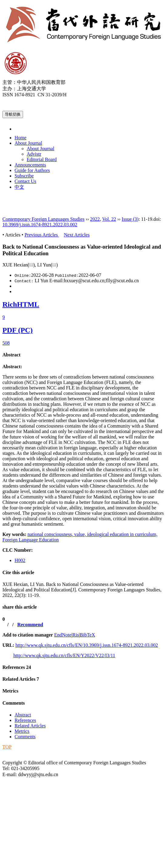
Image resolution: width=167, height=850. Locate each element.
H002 (20, 560)
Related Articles (20, 679)
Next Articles (77, 234)
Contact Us (25, 181)
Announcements (30, 164)
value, (80, 534)
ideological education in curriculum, (122, 534)
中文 (19, 187)
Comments (13, 703)
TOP (7, 746)
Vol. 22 (109, 219)
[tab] (83, 355)
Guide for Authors (32, 170)
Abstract (11, 354)
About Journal (28, 143)
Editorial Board (42, 159)
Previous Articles (42, 234)
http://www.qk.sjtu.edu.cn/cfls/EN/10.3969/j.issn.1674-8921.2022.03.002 (86, 645)
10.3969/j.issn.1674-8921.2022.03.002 (39, 224)
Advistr (34, 154)
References (16, 667)
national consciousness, (51, 534)
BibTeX (87, 634)
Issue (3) (130, 219)
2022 (95, 219)
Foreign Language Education (30, 539)
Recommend (30, 624)
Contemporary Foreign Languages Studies (43, 219)
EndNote (63, 634)
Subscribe (24, 175)
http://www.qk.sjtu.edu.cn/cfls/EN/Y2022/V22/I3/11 (64, 655)
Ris (75, 634)
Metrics (10, 690)
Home (20, 137)
